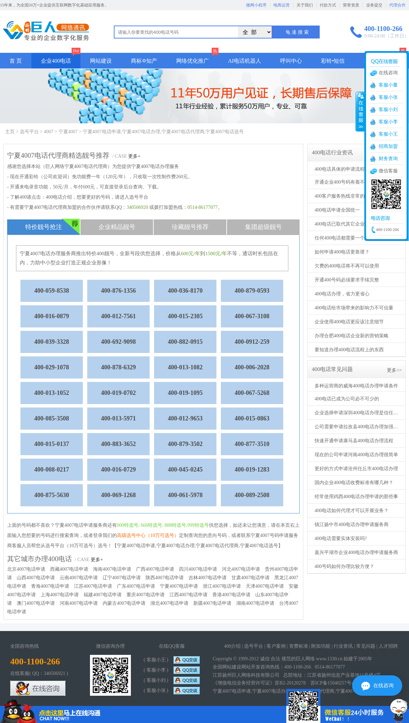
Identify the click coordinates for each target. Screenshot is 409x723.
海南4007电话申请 (112, 569)
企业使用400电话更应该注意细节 (349, 321)
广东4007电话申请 (136, 586)
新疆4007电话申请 (212, 603)
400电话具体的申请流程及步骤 (347, 169)
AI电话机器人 (244, 61)
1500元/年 (216, 253)
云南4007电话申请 (79, 577)
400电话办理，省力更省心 (342, 293)
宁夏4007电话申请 (179, 586)
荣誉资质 (351, 5)
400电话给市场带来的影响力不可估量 (354, 307)
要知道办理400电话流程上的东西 (349, 349)
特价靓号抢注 (52, 226)
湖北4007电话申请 (169, 603)
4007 (49, 131)
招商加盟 (388, 146)
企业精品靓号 (117, 227)
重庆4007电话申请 (145, 594)
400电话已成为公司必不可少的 (347, 398)
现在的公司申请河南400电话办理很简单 (356, 454)
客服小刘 (388, 109)
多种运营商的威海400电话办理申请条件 (356, 385)
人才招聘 (388, 646)
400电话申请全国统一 (337, 210)
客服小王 (388, 134)
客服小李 (388, 121)
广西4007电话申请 (155, 569)
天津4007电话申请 (265, 586)
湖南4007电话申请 (255, 603)
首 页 (16, 61)
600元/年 (190, 253)
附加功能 (320, 646)
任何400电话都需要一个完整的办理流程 (356, 238)
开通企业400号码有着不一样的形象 (352, 182)
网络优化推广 (192, 61)
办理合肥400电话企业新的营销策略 (352, 335)
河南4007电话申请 (79, 603)
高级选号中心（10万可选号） (148, 535)
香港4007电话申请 (231, 594)
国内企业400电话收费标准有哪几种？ (354, 482)
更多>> (394, 370)
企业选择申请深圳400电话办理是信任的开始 (357, 412)
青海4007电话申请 (50, 586)
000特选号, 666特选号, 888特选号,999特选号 (163, 525)
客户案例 (276, 646)
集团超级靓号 (263, 227)
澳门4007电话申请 (36, 603)
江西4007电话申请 (188, 594)
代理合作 (397, 5)
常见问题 (365, 646)
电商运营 (281, 5)
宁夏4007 (68, 131)
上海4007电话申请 (60, 594)
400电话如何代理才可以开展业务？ (352, 510)
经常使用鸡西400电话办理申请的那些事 (356, 496)
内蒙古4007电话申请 (124, 603)
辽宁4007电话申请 (122, 577)
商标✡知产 (144, 61)
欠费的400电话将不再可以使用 (347, 265)
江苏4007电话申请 (93, 586)
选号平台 (29, 131)
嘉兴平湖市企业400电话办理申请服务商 (356, 552)
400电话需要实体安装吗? (341, 538)
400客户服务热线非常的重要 (344, 196)
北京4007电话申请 (26, 569)
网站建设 (101, 61)
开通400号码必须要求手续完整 (347, 279)
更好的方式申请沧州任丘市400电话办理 (356, 468)
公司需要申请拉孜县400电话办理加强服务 (357, 426)
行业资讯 (343, 646)
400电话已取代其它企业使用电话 (349, 224)
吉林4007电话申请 (207, 577)
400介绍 (232, 646)
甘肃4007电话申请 (250, 577)
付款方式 (328, 5)
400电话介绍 (59, 197)
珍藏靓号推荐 (190, 227)
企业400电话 (56, 61)
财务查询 (388, 158)
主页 (10, 131)
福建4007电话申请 (103, 594)
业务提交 (374, 5)
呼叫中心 (291, 61)
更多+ (134, 156)
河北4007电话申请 (241, 569)
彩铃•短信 (333, 61)
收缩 (360, 111)
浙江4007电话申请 (222, 586)
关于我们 (305, 5)
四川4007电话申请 (198, 569)
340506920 (137, 207)
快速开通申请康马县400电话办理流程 (354, 440)
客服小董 (388, 85)
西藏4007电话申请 (69, 569)
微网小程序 (256, 5)
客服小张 (388, 97)
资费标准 (298, 646)
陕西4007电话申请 (165, 577)
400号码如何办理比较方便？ (344, 566)
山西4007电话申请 (36, 577)
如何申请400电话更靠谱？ (342, 252)
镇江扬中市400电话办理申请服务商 (352, 524)
